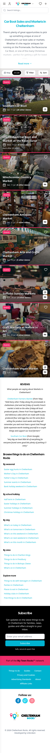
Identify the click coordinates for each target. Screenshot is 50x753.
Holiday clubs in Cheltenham (16, 593)
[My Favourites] (40, 3)
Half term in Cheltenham (15, 499)
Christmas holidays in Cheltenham (19, 512)
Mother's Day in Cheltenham (16, 473)
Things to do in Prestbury (15, 559)
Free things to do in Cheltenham (18, 598)
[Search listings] (25, 10)
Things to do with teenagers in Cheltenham (23, 580)
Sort (43, 72)
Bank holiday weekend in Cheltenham (20, 486)
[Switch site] (32, 3)
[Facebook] (18, 700)
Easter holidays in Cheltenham (17, 503)
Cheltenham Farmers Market (20, 398)
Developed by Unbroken (24, 733)
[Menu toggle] (4, 3)
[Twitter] (25, 700)
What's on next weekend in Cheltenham (21, 538)
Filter (30, 72)
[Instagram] (32, 700)
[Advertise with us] (45, 3)
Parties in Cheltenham (13, 585)
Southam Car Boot (19, 436)
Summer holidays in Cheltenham (18, 508)
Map (7, 72)
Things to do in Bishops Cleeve (17, 563)
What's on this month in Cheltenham (20, 542)
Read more (25, 63)
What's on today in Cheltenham (17, 525)
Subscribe (25, 643)
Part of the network (25, 660)
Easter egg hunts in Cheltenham (18, 469)
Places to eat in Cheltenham (16, 589)
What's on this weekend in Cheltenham (21, 533)
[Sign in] (9, 3)
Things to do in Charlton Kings (17, 555)
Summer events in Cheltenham (17, 482)
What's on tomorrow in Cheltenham (19, 529)
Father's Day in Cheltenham (16, 478)
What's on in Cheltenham (15, 568)
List (16, 72)
